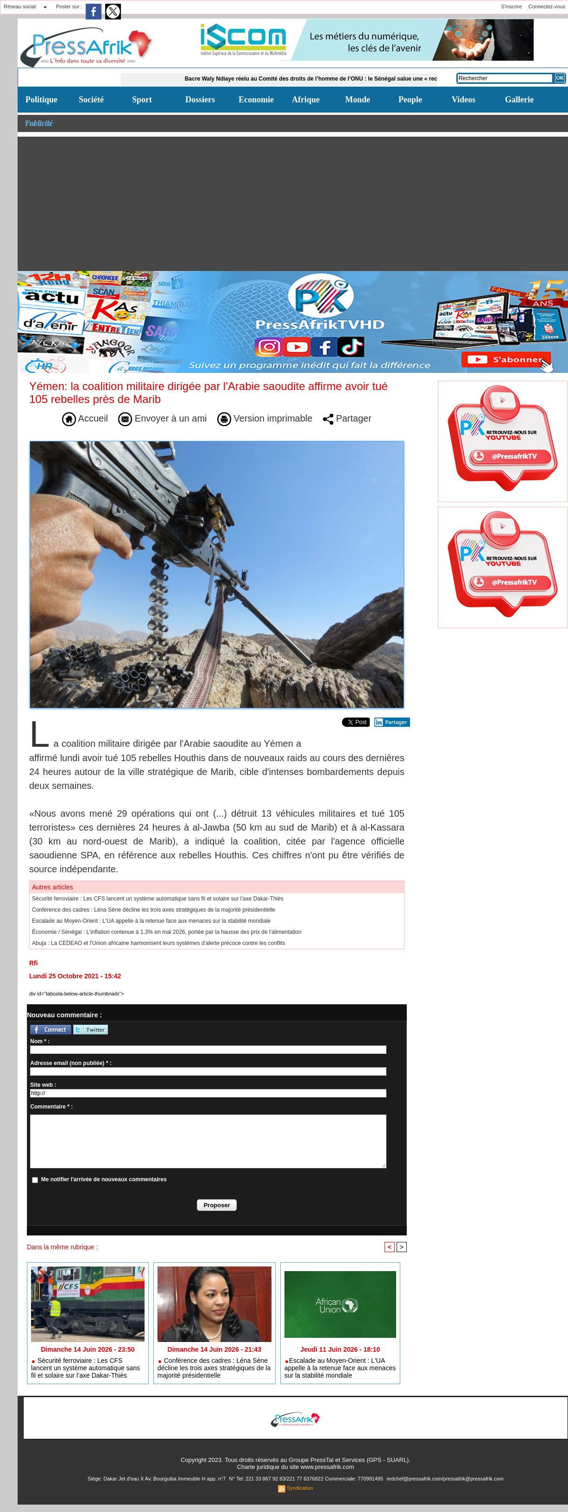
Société (91, 99)
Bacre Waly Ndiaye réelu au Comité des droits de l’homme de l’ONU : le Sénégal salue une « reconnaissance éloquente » (348, 79)
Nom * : (40, 1041)
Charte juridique (258, 1466)
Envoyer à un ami (162, 418)
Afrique (306, 99)
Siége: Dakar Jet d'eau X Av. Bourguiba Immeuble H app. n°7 (157, 1478)
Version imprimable (265, 418)
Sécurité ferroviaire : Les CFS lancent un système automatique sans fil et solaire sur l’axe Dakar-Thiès (158, 898)
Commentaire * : (51, 1106)
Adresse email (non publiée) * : (70, 1063)
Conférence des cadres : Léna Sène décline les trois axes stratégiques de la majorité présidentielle (153, 910)
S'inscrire (511, 6)
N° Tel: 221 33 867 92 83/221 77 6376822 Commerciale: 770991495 (307, 1478)
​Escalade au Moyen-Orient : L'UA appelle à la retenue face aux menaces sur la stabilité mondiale (151, 921)
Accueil (85, 418)
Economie (256, 99)
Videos (463, 99)
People (410, 99)
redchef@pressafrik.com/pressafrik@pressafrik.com (445, 1478)
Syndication (300, 1488)
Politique (41, 99)
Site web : (43, 1085)
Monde (357, 99)
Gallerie (519, 99)
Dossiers (200, 99)
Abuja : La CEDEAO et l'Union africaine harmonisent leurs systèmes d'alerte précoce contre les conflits (158, 943)
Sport (142, 99)
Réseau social (20, 6)
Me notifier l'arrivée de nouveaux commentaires (104, 1179)
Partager (347, 418)
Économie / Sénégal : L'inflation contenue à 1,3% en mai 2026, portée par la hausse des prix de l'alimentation (167, 932)
